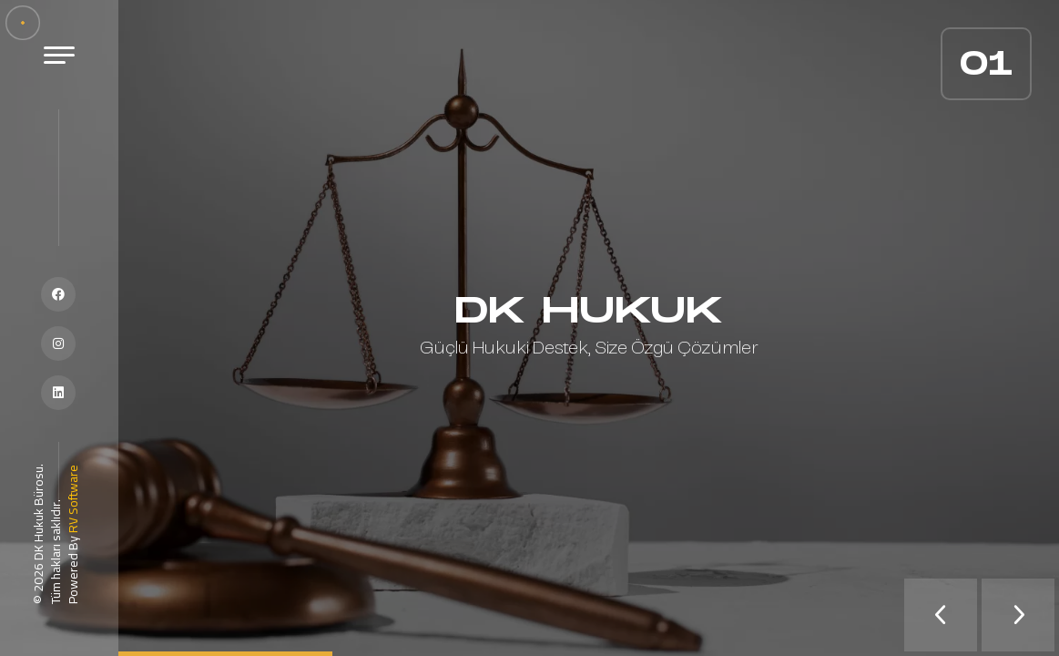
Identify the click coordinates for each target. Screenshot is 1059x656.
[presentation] (940, 615)
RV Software (73, 499)
